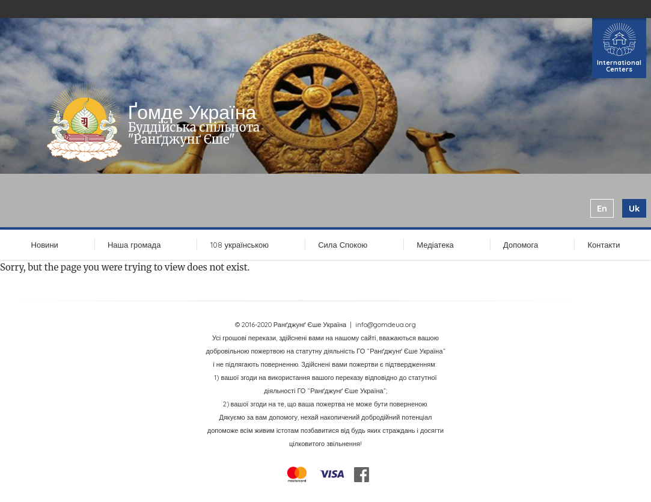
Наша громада (134, 244)
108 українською (239, 244)
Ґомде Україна (192, 112)
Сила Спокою (342, 244)
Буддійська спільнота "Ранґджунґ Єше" (194, 133)
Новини (44, 244)
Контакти (603, 244)
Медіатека (435, 244)
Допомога (520, 244)
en (602, 208)
